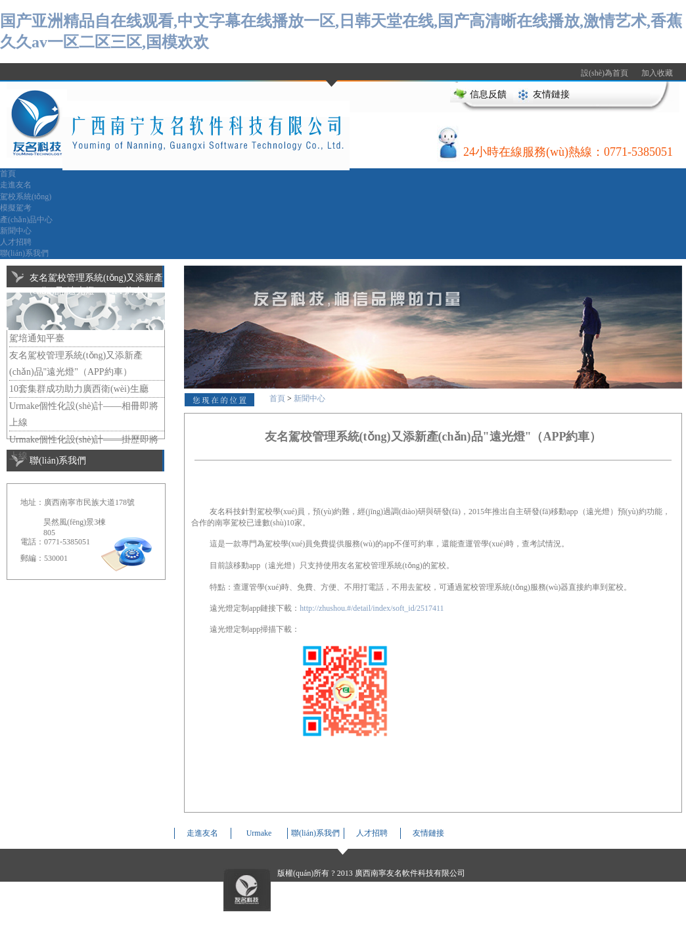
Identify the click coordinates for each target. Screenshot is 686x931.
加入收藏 (657, 73)
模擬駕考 (16, 207)
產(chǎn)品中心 (26, 219)
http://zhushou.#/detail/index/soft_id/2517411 (372, 608)
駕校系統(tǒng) (25, 196)
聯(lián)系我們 (24, 253)
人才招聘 (16, 242)
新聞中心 (16, 230)
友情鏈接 (551, 94)
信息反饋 (488, 94)
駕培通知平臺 (36, 338)
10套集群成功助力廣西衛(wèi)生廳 (79, 389)
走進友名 (16, 184)
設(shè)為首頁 (604, 73)
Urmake (259, 833)
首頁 (8, 173)
